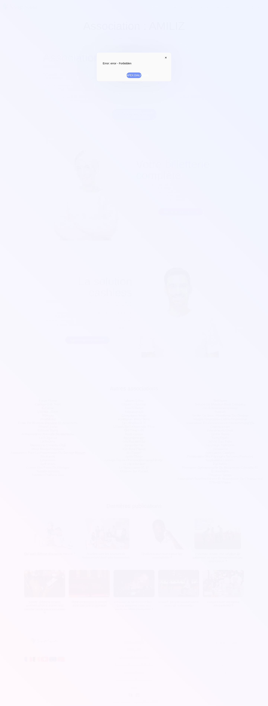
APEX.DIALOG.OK (134, 75)
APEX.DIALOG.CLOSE (164, 57)
